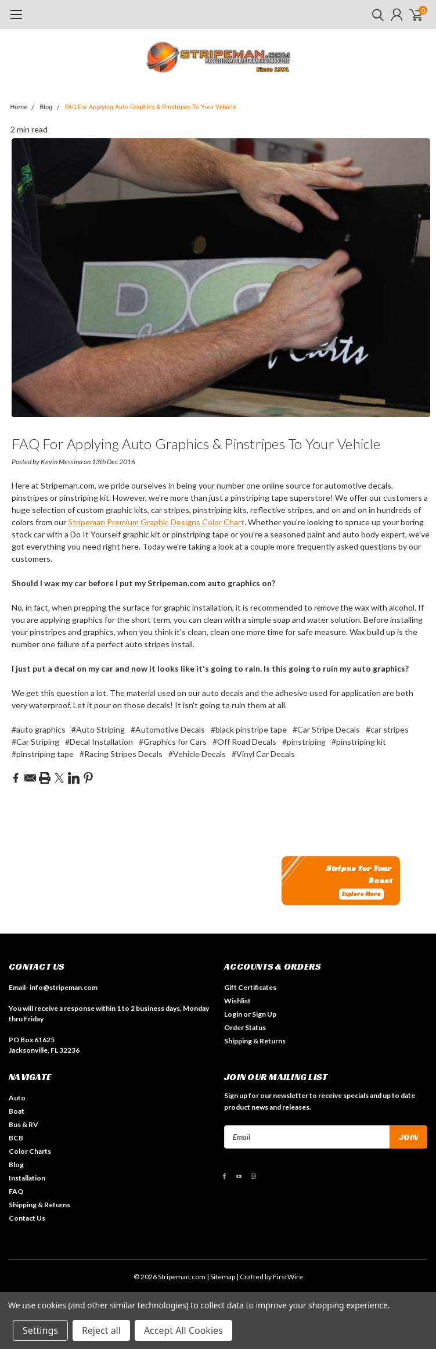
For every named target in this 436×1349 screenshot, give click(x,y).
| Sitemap (221, 1276)
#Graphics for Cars (173, 742)
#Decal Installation (99, 742)
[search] (375, 14)
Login (233, 1014)
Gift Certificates (250, 987)
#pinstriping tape (43, 754)
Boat (16, 1111)
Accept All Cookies (183, 1330)
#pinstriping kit (358, 742)
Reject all (101, 1330)
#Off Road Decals (244, 742)
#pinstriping (304, 742)
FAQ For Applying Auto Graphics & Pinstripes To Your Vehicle (150, 107)
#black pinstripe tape (249, 729)
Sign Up (264, 1014)
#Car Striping (35, 742)
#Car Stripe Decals (326, 729)
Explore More (361, 894)
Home (19, 107)
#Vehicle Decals (197, 754)
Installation (27, 1178)
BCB (16, 1137)
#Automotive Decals (168, 729)
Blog (45, 107)
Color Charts (30, 1151)
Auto (17, 1097)
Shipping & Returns (255, 1040)
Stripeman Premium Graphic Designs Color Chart (156, 522)
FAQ (16, 1191)
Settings (40, 1330)
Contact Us (27, 1218)
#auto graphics (39, 729)
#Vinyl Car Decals (263, 754)
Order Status (245, 1027)
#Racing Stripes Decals (121, 754)
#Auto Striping (98, 729)
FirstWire (288, 1276)
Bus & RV (23, 1124)
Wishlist (237, 1000)
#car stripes (387, 729)
